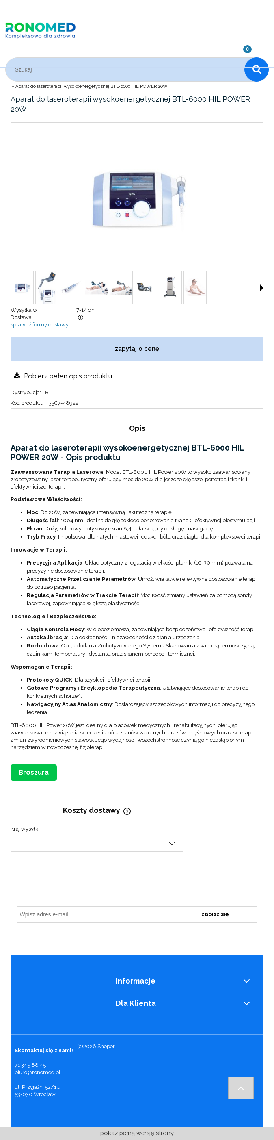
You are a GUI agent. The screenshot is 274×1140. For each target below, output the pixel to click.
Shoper (106, 1046)
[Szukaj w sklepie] (127, 69)
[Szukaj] (256, 69)
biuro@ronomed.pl (37, 1072)
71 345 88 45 (30, 1065)
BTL (49, 392)
